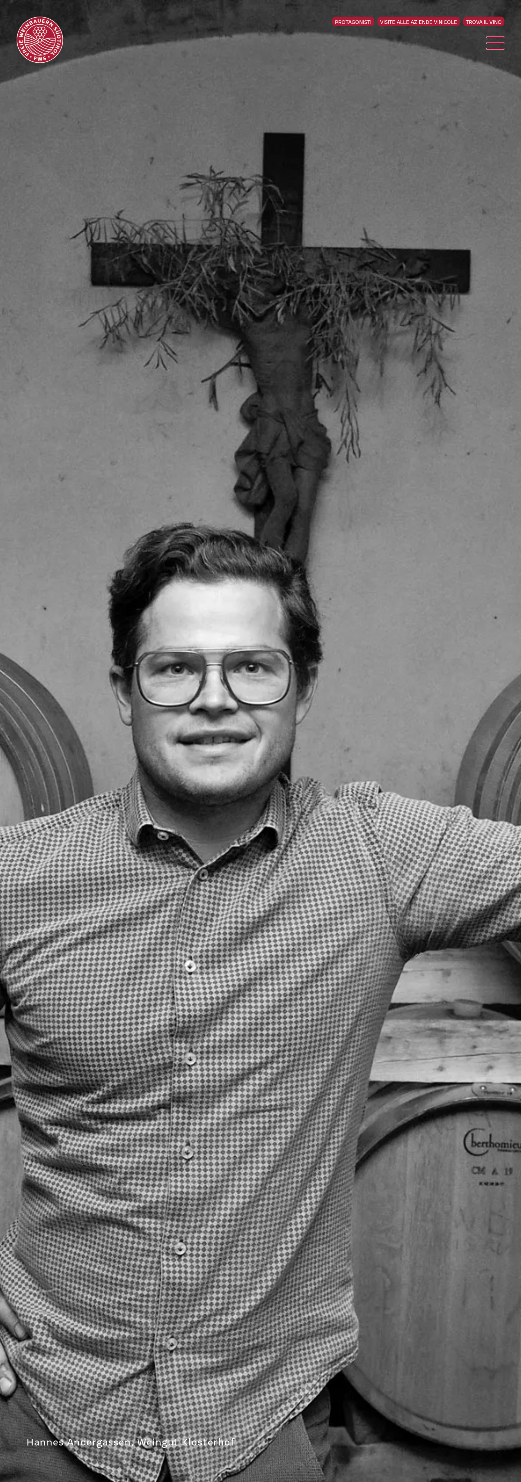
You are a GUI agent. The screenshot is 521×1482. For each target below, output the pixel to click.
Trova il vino (484, 21)
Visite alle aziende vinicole (418, 21)
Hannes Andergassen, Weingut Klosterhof (131, 1441)
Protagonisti (353, 21)
